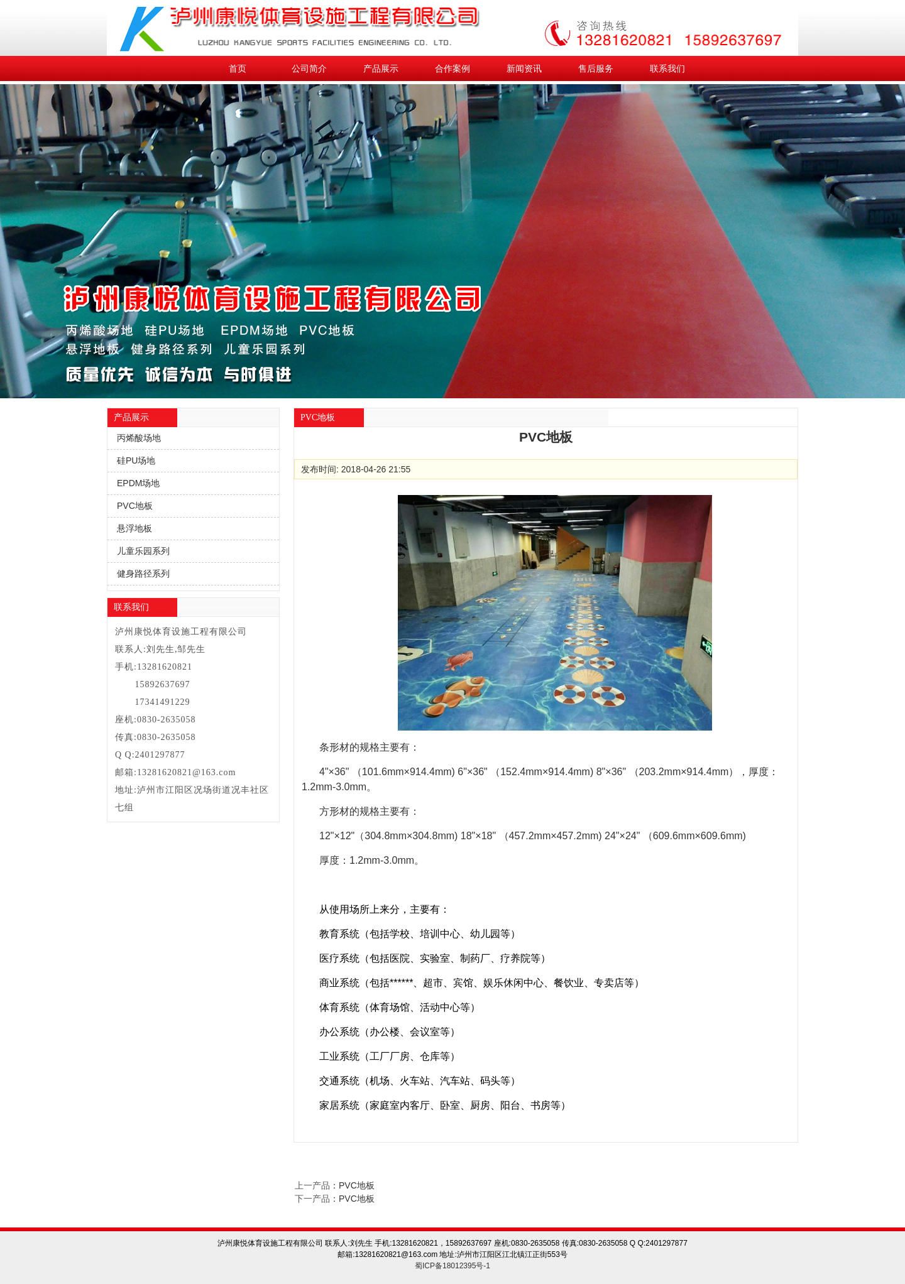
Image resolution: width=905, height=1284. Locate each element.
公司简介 (309, 68)
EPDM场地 (138, 483)
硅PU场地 (136, 460)
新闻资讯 (524, 68)
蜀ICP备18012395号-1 (452, 1265)
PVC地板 (135, 506)
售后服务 (595, 68)
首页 (237, 68)
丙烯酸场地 (139, 438)
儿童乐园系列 (143, 551)
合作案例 (452, 68)
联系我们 (667, 68)
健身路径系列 (143, 574)
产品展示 (380, 68)
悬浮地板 (134, 528)
